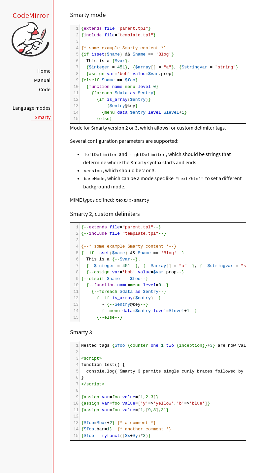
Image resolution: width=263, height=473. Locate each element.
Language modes (31, 107)
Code (44, 89)
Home (43, 70)
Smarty (42, 117)
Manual (42, 80)
